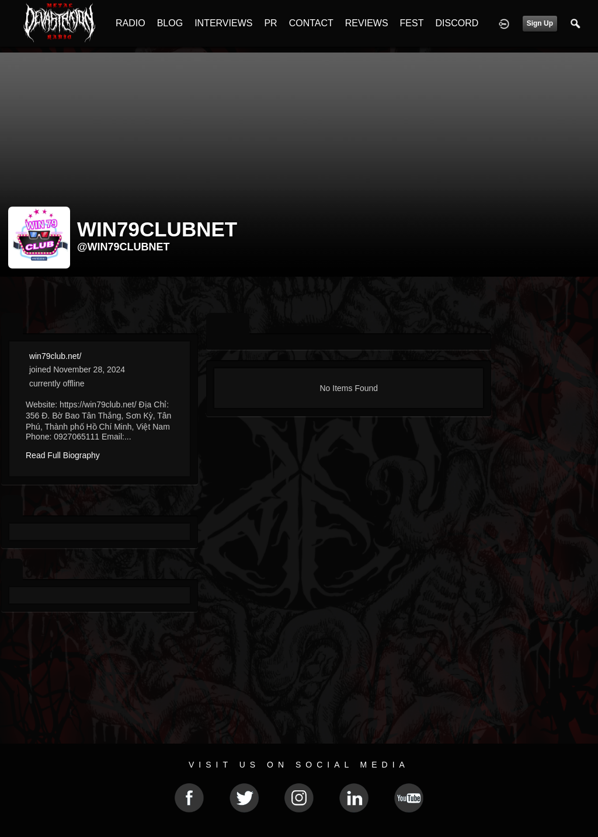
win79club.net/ (55, 356)
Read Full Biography (63, 455)
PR (270, 23)
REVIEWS (366, 23)
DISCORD (456, 23)
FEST (412, 23)
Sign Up (540, 23)
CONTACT (311, 23)
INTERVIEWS (223, 23)
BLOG (170, 23)
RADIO (130, 23)
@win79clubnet (123, 247)
